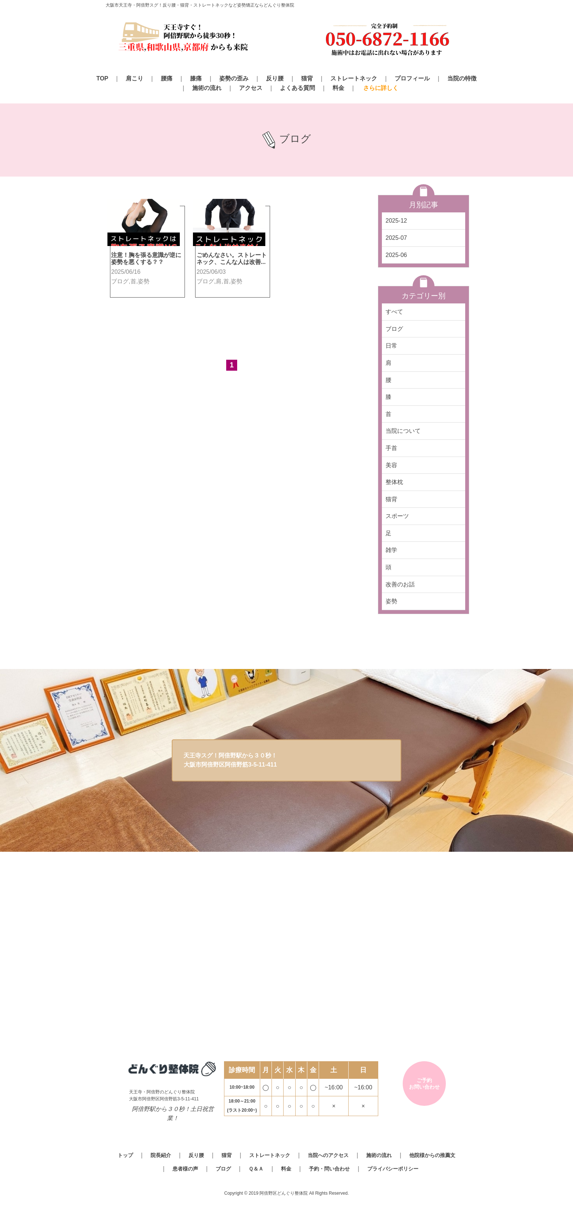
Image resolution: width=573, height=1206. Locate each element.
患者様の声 (185, 1169)
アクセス (250, 88)
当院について (403, 431)
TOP (102, 78)
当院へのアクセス (328, 1155)
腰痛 (166, 78)
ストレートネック (353, 78)
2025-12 (396, 221)
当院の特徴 (462, 78)
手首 (391, 448)
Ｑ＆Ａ (255, 1169)
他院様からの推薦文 (432, 1155)
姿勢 (391, 601)
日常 (391, 346)
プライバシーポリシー (392, 1169)
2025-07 (396, 238)
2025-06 (396, 255)
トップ (125, 1155)
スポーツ (397, 516)
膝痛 (196, 78)
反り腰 (275, 78)
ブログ (394, 329)
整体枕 (394, 482)
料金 (338, 88)
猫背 (307, 78)
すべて (394, 312)
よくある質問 (297, 88)
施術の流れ (206, 88)
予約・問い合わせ (329, 1169)
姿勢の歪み (233, 78)
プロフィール (412, 78)
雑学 (391, 550)
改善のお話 (400, 584)
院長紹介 (161, 1155)
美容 (391, 465)
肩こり (134, 78)
